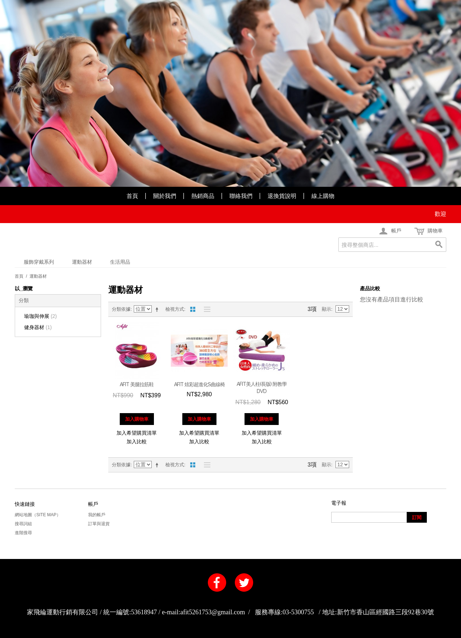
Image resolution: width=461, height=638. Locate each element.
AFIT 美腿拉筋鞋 (137, 384)
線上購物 (322, 196)
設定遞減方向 (158, 309)
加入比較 (137, 441)
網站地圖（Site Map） (38, 514)
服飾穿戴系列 (39, 262)
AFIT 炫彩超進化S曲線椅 (199, 384)
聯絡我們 (240, 196)
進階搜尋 (23, 532)
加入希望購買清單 (137, 433)
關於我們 (164, 196)
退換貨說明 (282, 196)
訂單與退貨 (99, 523)
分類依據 (121, 309)
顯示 (326, 309)
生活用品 (120, 262)
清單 (205, 309)
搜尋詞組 (23, 523)
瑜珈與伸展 (40, 316)
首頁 (132, 196)
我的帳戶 (96, 514)
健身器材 (38, 327)
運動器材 (82, 262)
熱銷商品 (202, 196)
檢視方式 (174, 309)
